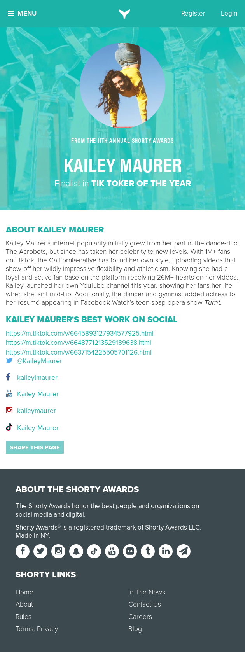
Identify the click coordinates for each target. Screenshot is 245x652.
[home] (122, 13)
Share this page (35, 447)
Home (24, 592)
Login (229, 13)
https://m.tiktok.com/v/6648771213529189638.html (78, 343)
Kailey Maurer (32, 394)
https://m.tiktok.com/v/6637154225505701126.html (79, 352)
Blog (135, 629)
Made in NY (32, 535)
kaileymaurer (31, 411)
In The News (146, 592)
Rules (24, 617)
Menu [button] (22, 13)
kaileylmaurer (32, 378)
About (24, 604)
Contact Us (144, 604)
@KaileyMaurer (34, 361)
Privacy (47, 629)
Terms (24, 629)
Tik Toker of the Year (141, 183)
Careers (140, 617)
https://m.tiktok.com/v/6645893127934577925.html (80, 333)
